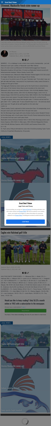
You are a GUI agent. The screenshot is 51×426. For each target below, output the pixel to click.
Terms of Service (27, 209)
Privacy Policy (22, 211)
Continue (25, 222)
